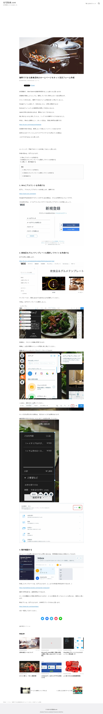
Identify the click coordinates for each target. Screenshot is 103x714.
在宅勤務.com (9, 2)
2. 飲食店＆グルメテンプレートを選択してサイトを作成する (38, 173)
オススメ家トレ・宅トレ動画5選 (27, 676)
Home (4, 702)
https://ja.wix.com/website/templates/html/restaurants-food (36, 261)
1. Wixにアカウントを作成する (30, 169)
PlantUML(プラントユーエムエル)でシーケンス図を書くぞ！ (73, 653)
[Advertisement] (51, 22)
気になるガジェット (91, 3)
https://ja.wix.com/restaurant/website (30, 124)
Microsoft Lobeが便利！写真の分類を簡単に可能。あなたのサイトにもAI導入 (51, 654)
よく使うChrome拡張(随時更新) (71, 676)
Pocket (32, 85)
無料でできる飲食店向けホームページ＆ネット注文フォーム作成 (26, 702)
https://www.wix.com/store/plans (29, 606)
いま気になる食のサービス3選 (64, 690)
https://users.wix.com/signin (27, 193)
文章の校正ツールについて (26, 652)
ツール (28, 626)
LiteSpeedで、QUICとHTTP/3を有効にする (51, 676)
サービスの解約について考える (39, 690)
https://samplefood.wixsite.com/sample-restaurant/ (34, 588)
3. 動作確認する (26, 176)
